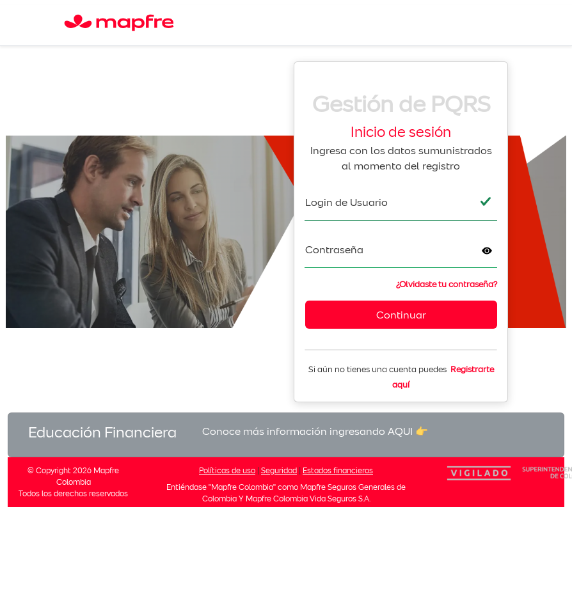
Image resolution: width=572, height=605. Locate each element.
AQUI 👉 (408, 431)
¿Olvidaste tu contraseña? (446, 284)
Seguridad (279, 470)
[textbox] (401, 202)
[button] (487, 250)
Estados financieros (338, 470)
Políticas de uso (227, 470)
